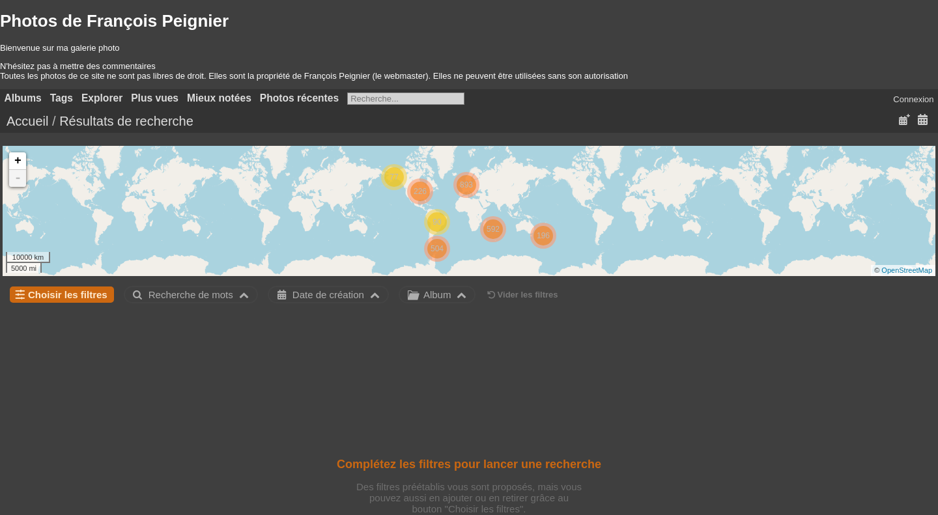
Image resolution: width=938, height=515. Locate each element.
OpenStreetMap (906, 270)
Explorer (101, 98)
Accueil (27, 121)
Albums (23, 98)
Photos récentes (299, 98)
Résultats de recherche (126, 121)
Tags (61, 98)
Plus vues (154, 98)
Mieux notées (219, 98)
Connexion (913, 99)
